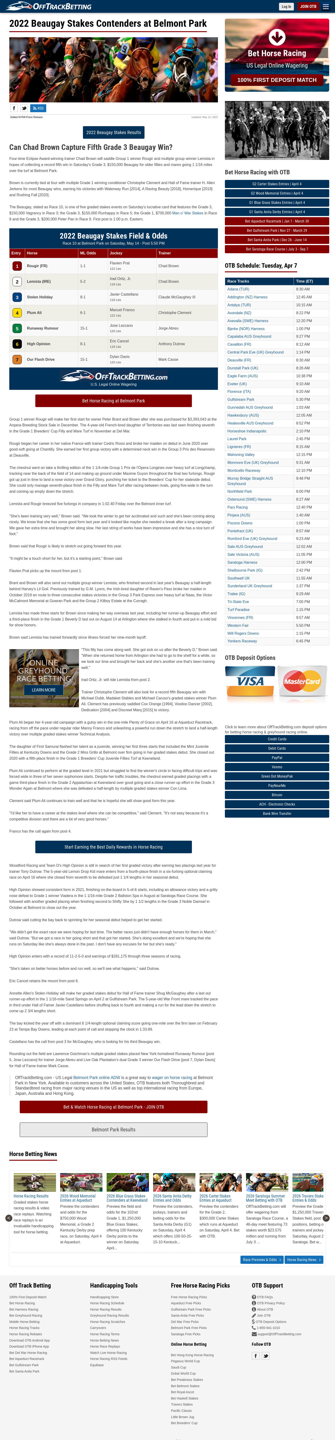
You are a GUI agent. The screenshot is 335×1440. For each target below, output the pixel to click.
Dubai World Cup (183, 1373)
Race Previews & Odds (262, 1260)
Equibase (97, 1365)
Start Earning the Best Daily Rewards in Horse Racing (114, 847)
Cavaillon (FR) (239, 344)
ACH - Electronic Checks (277, 804)
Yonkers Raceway (242, 641)
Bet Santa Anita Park (24, 1371)
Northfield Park (239, 491)
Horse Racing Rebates (25, 1334)
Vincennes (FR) (240, 618)
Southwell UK (238, 578)
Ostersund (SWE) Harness (249, 499)
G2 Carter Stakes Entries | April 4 (277, 184)
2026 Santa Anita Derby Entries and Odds (172, 1198)
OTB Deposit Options (271, 1322)
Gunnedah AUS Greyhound (250, 407)
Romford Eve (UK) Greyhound (252, 539)
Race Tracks (238, 281)
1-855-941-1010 (268, 1328)
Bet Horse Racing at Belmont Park (113, 401)
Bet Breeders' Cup (184, 1423)
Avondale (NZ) (239, 313)
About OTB (265, 1309)
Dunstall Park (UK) (242, 368)
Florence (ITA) (239, 392)
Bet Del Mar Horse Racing (28, 1353)
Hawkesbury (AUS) (243, 415)
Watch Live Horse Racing (108, 1353)
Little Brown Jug (182, 1417)
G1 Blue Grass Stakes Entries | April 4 (277, 202)
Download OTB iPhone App (29, 1346)
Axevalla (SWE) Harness (247, 321)
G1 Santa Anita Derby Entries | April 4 (277, 212)
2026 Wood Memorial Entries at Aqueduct (77, 1198)
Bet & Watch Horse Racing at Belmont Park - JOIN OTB (113, 1107)
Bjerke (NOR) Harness (246, 329)
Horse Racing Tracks (24, 1328)
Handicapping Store (104, 1297)
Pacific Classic (181, 1411)
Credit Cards (277, 739)
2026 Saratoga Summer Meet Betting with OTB (265, 1198)
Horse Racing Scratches (107, 1322)
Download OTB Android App (29, 1340)
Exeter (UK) (237, 384)
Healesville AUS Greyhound (250, 423)
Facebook (14, 108)
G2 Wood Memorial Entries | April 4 (277, 193)
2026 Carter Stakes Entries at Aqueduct (215, 1198)
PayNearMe (277, 785)
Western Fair (238, 625)
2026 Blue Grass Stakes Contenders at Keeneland (127, 1198)
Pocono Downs (240, 523)
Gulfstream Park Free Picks (191, 1309)
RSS (38, 108)
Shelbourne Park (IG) (245, 570)
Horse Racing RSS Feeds (108, 1359)
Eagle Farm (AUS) (242, 376)
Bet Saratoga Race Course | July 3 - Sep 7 (277, 249)
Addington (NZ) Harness (247, 297)
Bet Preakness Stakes (187, 1380)
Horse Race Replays (105, 1346)
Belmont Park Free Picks (189, 1328)
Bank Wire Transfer (277, 813)
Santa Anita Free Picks (187, 1315)
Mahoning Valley (241, 455)
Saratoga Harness (242, 562)
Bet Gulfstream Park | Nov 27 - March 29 (277, 230)
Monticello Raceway (243, 470)
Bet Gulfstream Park (24, 1365)
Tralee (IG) (236, 594)
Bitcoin (277, 795)
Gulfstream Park (240, 399)
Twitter (24, 108)
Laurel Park (236, 439)
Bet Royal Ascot (182, 1392)
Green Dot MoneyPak (277, 776)
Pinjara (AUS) (238, 515)
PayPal (277, 757)
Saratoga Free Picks (185, 1334)
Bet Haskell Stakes (184, 1398)
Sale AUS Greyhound (245, 547)
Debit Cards (277, 748)
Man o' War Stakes (188, 213)
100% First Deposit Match (27, 1297)
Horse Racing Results (31, 1196)
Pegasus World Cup (185, 1361)
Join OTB (263, 1315)
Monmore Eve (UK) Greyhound (253, 463)
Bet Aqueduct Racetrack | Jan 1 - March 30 (277, 221)
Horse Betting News (104, 1340)
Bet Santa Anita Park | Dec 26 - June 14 (277, 240)
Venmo (277, 767)
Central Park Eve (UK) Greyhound (255, 352)
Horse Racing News (304, 1260)
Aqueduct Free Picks (186, 1303)
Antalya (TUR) (239, 305)
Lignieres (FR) (239, 447)
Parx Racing (237, 507)
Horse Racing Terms (105, 1334)
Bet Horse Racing (22, 1303)
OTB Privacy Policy (271, 1303)
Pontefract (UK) (240, 531)
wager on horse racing (172, 1077)
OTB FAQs (265, 1297)
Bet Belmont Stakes (185, 1386)
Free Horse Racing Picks (189, 1297)
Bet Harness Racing (23, 1309)
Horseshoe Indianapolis (246, 431)
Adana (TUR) (238, 289)
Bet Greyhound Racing (25, 1315)
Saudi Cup (178, 1367)
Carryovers (98, 1328)
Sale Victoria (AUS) (243, 554)
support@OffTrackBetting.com (279, 1334)
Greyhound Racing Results (109, 1315)
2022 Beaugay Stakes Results (113, 132)
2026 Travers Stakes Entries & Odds (308, 1198)
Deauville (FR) (239, 360)
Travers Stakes (182, 1404)
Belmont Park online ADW (96, 1077)
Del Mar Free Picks (185, 1322)
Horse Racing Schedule (107, 1303)
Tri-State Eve (238, 602)
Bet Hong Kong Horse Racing (192, 1355)
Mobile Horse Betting (24, 1322)
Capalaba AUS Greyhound (249, 336)
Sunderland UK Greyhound (249, 586)
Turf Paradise (238, 610)
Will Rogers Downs (243, 633)
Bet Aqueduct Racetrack (26, 1359)
